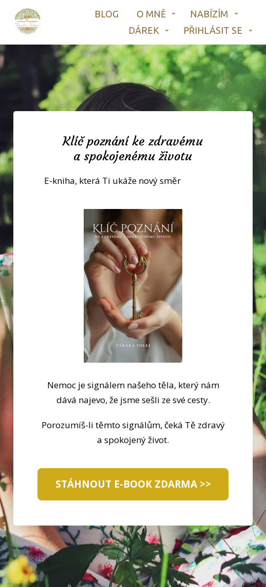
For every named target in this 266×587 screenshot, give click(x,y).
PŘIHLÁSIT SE (212, 30)
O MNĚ (151, 14)
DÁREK (143, 30)
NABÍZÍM (209, 14)
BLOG (106, 14)
